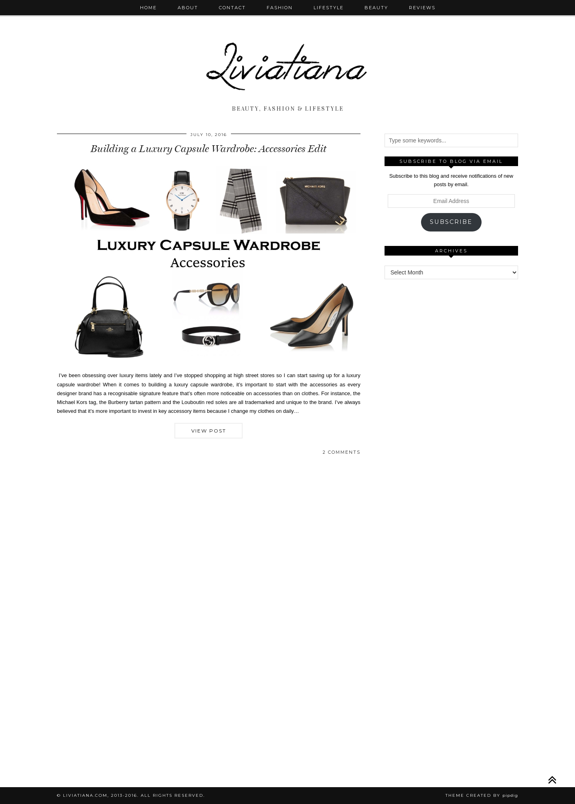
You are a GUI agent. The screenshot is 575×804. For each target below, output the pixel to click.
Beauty (376, 7)
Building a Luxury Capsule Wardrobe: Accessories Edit (208, 148)
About (188, 7)
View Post (208, 431)
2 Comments (341, 452)
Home (148, 7)
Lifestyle (329, 7)
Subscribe (451, 221)
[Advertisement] (451, 408)
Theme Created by (481, 795)
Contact (232, 7)
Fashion (280, 7)
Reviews (422, 7)
